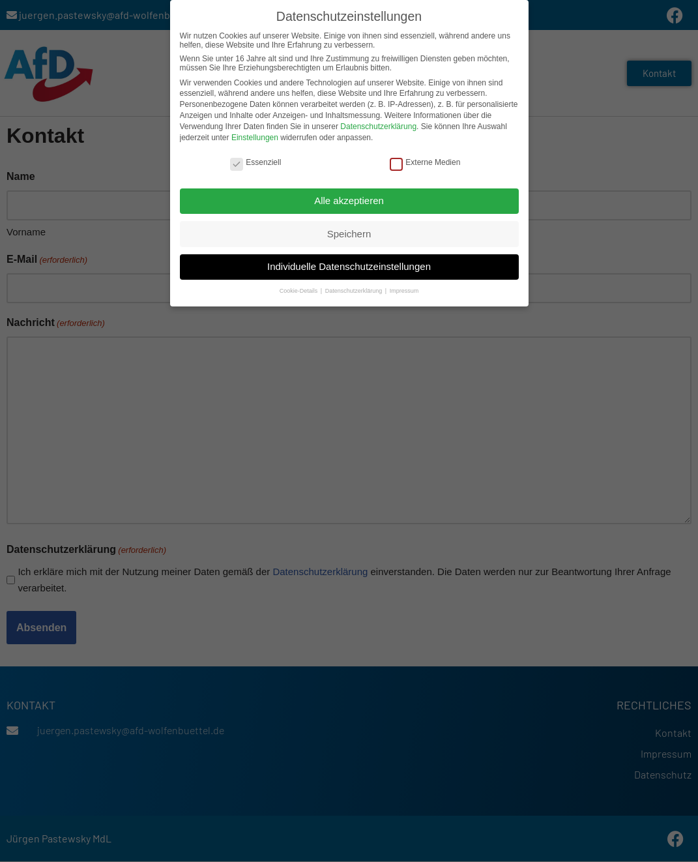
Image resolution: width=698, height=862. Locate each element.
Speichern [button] (349, 233)
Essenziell (255, 162)
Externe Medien (425, 162)
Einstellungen (254, 136)
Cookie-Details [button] (299, 291)
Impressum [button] (404, 291)
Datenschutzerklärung (378, 125)
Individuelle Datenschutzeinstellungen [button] (349, 266)
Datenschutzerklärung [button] (354, 291)
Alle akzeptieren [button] (349, 200)
